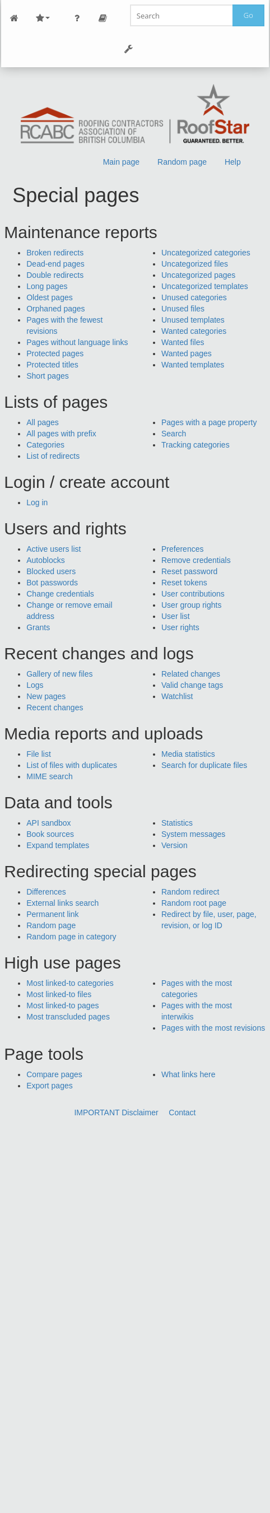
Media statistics (188, 753)
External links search (62, 903)
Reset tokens (184, 582)
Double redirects (54, 275)
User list (175, 616)
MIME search (49, 776)
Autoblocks (45, 560)
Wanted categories (193, 331)
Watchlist (177, 696)
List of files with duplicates (71, 765)
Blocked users (51, 571)
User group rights (191, 604)
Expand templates (57, 845)
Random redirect (190, 891)
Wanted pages (186, 353)
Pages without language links (77, 342)
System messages (193, 834)
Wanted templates (192, 364)
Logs (34, 685)
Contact (182, 1112)
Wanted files (182, 342)
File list (38, 753)
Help (233, 161)
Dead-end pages (55, 263)
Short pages (47, 375)
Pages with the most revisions (213, 1027)
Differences (46, 891)
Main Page (14, 18)
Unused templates (193, 319)
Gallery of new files (59, 673)
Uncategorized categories (205, 252)
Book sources (50, 834)
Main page (121, 161)
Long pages (46, 286)
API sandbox (48, 822)
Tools (128, 49)
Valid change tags (192, 685)
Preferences (182, 548)
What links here (188, 1074)
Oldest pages (49, 297)
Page (102, 18)
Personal (76, 18)
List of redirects (53, 455)
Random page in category (71, 936)
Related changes (190, 673)
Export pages (49, 1085)
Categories (45, 444)
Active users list (53, 548)
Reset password (189, 571)
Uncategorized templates (204, 286)
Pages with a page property (209, 422)
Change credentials (60, 593)
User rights (180, 627)
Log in (37, 502)
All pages (42, 422)
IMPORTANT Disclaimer (116, 1112)
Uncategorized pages (198, 275)
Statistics (177, 822)
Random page (182, 161)
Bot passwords (52, 582)
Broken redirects (54, 252)
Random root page (193, 903)
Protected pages (54, 353)
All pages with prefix (61, 433)
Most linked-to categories (70, 983)
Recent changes (54, 707)
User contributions (193, 593)
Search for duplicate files (204, 765)
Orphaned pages (55, 308)
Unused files (182, 308)
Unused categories (194, 297)
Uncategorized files (194, 263)
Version (174, 845)
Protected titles (52, 364)
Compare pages (54, 1074)
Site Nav (42, 18)
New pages (46, 696)
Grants (38, 627)
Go (248, 15)
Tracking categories (195, 444)
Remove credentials (196, 560)
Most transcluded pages (68, 1016)
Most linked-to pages (62, 1005)
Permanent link (52, 914)
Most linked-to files (58, 994)
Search (173, 433)
